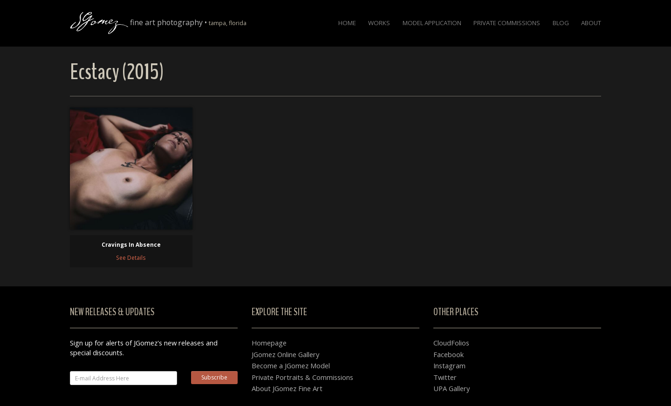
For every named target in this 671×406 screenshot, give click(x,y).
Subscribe (214, 377)
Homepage (269, 342)
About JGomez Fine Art (287, 388)
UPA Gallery (451, 388)
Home (347, 23)
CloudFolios (451, 342)
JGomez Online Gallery (285, 354)
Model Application (432, 23)
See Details (131, 257)
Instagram (449, 365)
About (591, 23)
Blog (561, 23)
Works (379, 23)
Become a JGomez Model (291, 365)
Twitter (445, 377)
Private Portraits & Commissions (302, 377)
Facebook (448, 354)
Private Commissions (506, 23)
